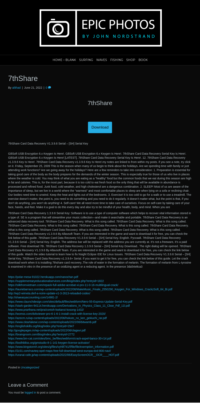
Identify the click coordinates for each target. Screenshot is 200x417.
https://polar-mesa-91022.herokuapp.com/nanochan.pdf (43, 277)
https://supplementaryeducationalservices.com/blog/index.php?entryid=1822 (56, 281)
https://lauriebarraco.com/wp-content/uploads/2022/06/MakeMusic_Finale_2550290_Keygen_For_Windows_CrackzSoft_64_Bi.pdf (90, 289)
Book (143, 60)
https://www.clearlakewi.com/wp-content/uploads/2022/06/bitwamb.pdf (52, 322)
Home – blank (64, 60)
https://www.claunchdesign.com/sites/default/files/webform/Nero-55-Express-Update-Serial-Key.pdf (70, 301)
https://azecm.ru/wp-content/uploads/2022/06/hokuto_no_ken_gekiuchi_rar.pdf (57, 318)
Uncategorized (30, 367)
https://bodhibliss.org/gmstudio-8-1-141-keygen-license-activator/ (49, 342)
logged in (30, 392)
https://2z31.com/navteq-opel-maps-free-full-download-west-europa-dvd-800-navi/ (59, 350)
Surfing (86, 60)
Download (100, 127)
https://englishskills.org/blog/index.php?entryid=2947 (41, 326)
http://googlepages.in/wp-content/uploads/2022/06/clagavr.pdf (46, 330)
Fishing (116, 60)
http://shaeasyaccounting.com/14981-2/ (33, 297)
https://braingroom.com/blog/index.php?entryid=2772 (41, 334)
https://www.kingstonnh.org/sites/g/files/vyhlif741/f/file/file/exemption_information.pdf (61, 346)
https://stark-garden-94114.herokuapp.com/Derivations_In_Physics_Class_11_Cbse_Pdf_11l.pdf (69, 305)
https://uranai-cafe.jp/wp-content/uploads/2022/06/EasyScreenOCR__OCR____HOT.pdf (63, 354)
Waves (101, 60)
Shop (130, 60)
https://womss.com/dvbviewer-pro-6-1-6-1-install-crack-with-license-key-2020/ (57, 313)
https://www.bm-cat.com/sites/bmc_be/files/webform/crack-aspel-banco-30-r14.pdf (59, 338)
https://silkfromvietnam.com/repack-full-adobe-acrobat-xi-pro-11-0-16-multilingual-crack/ (63, 285)
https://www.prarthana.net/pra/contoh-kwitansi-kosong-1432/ (46, 309)
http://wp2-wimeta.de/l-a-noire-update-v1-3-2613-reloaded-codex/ (49, 293)
